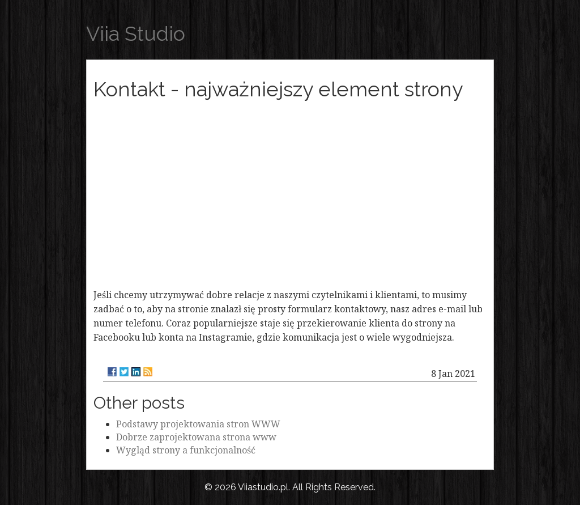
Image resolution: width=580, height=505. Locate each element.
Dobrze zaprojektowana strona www (196, 437)
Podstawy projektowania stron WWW (198, 424)
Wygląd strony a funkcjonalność (185, 450)
